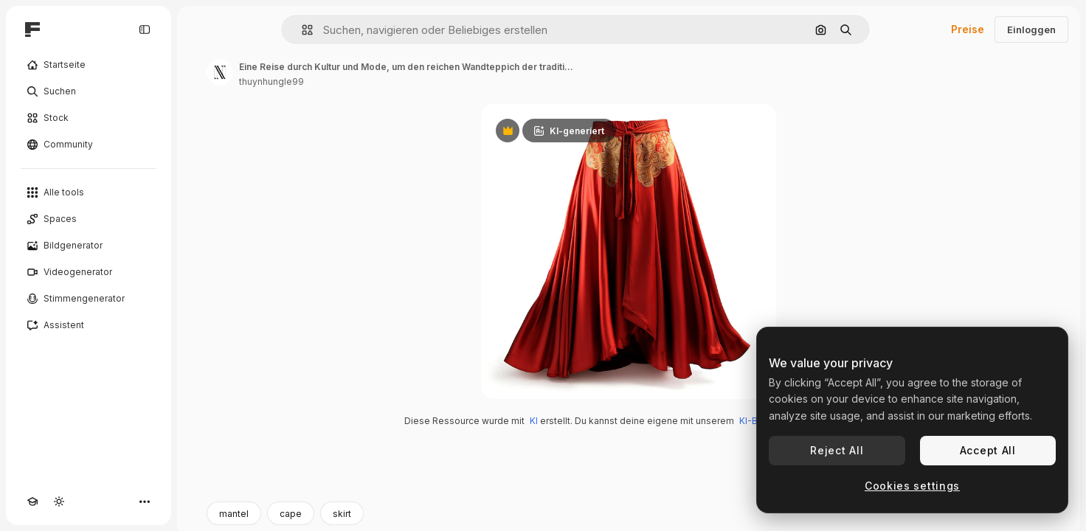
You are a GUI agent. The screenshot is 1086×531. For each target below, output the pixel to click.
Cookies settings (912, 485)
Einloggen (1031, 29)
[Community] (88, 144)
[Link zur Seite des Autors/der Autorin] (220, 72)
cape (291, 513)
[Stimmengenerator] (88, 298)
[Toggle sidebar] (144, 29)
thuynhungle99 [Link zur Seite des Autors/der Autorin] (271, 81)
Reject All (836, 450)
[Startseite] (88, 65)
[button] (301, 29)
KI (534, 420)
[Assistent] (88, 325)
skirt (342, 513)
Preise (967, 29)
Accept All (988, 450)
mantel (234, 513)
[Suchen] (88, 91)
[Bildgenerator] (88, 245)
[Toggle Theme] (59, 501)
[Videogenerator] (88, 272)
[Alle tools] (88, 192)
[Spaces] (88, 219)
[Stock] (88, 118)
